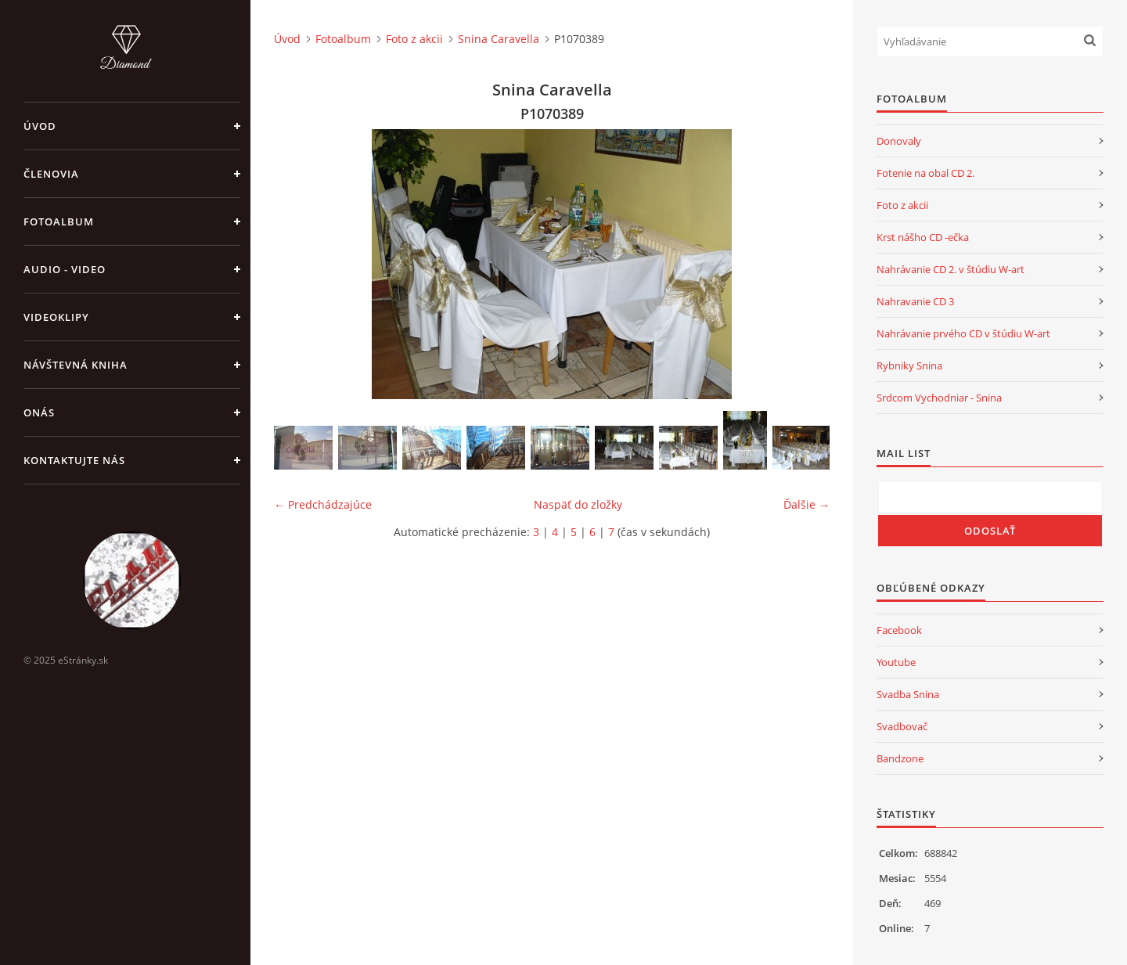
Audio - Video (64, 269)
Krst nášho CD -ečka (923, 237)
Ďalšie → (806, 504)
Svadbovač (902, 726)
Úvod (39, 126)
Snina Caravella (498, 38)
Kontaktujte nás (74, 460)
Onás (39, 412)
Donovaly (899, 141)
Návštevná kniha (75, 365)
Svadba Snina (908, 694)
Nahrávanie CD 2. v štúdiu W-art (950, 269)
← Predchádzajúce (323, 504)
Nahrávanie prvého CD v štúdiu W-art (963, 333)
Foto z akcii (414, 38)
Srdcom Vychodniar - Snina (939, 398)
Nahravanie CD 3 (915, 301)
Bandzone (900, 758)
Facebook (899, 630)
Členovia (51, 174)
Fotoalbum (58, 221)
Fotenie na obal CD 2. (925, 173)
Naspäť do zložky (578, 504)
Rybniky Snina (909, 365)
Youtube (896, 662)
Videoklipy (56, 317)
